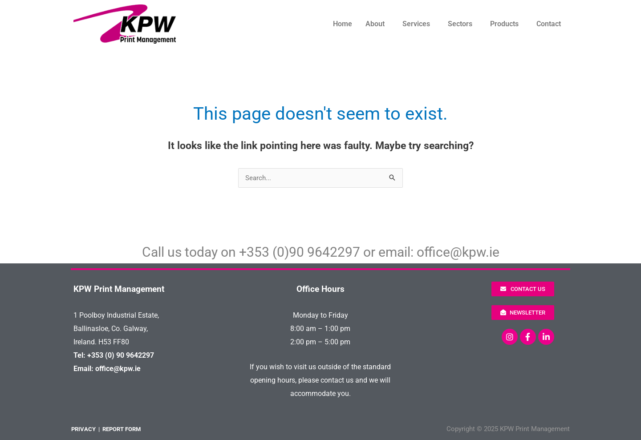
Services (416, 24)
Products (504, 24)
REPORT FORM (121, 429)
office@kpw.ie (458, 252)
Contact (548, 24)
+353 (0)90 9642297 (299, 252)
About (375, 24)
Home (342, 24)
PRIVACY (83, 429)
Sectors (460, 24)
